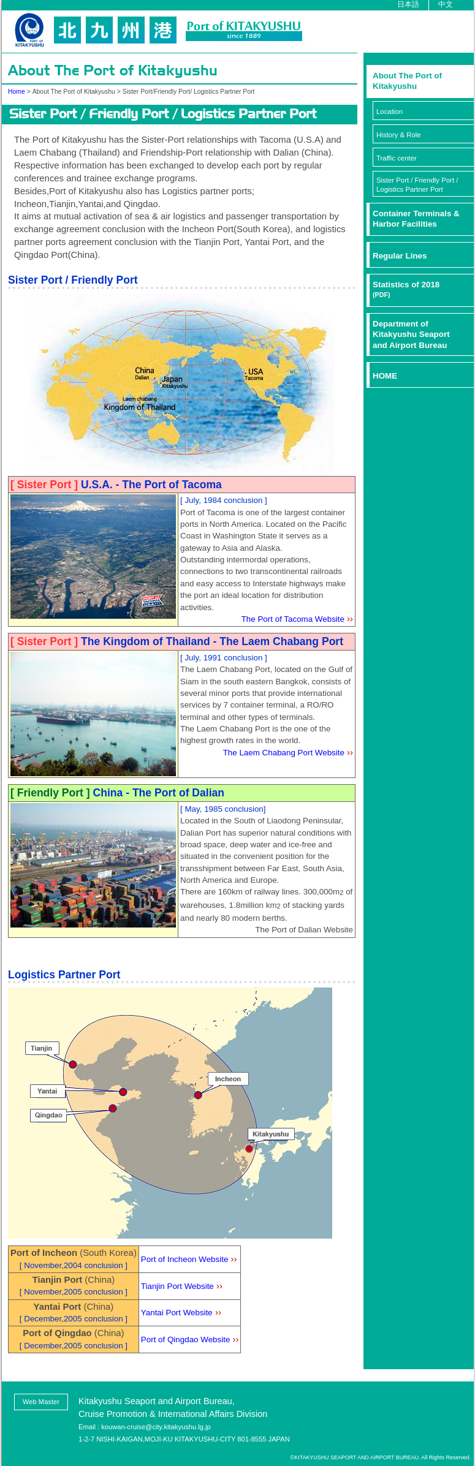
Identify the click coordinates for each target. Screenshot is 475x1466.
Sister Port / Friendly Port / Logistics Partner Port (417, 184)
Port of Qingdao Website (185, 1339)
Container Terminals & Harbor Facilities (416, 219)
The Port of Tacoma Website (292, 619)
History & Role (398, 134)
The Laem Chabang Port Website (283, 752)
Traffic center (396, 158)
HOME (385, 375)
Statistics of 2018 (406, 289)
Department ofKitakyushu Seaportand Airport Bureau (411, 334)
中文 (445, 4)
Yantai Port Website (177, 1312)
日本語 (408, 4)
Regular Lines (400, 255)
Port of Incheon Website (185, 1259)
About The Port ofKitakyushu (407, 81)
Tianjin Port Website (177, 1286)
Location (389, 111)
